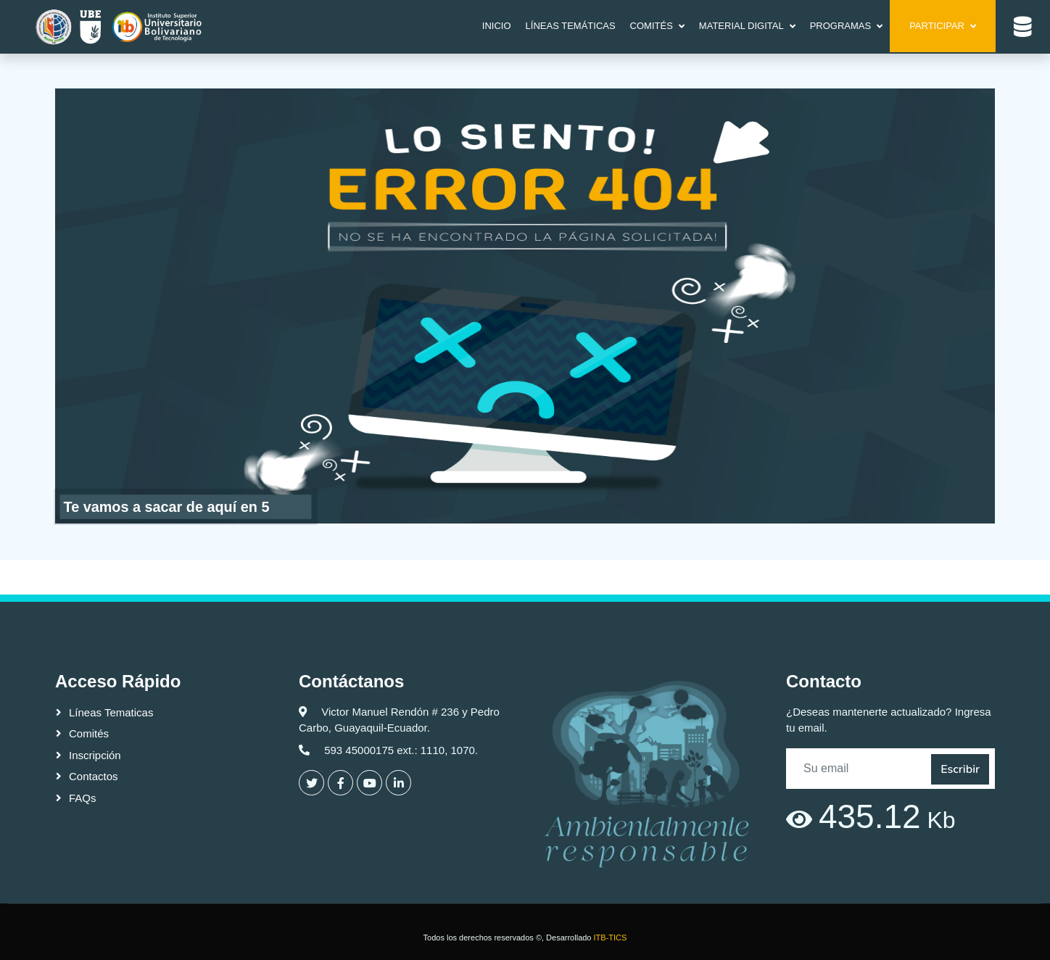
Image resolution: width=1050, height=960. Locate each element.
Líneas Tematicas (111, 712)
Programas (841, 25)
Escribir (960, 769)
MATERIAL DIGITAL (741, 25)
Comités (89, 733)
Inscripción (95, 755)
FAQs (82, 798)
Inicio (496, 25)
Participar (936, 25)
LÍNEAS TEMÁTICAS (571, 25)
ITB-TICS (610, 937)
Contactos (93, 776)
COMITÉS (651, 25)
